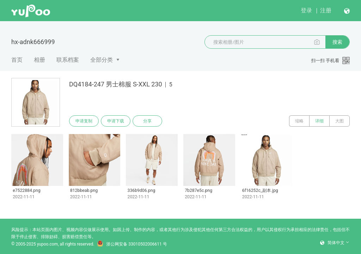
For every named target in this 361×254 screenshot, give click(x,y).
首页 (17, 59)
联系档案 (67, 59)
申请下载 (115, 121)
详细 (319, 121)
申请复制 (83, 121)
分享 (147, 121)
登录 (306, 10)
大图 (339, 121)
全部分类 (101, 59)
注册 (325, 10)
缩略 (299, 121)
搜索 (337, 42)
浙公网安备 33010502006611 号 (132, 244)
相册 (39, 59)
